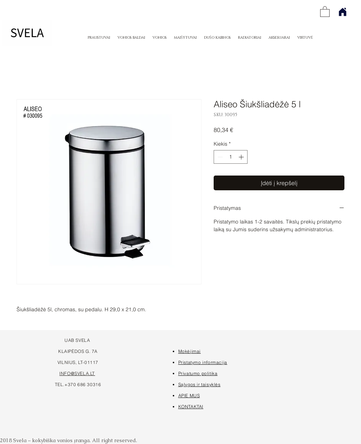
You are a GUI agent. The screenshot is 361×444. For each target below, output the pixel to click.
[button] (325, 11)
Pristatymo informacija (202, 362)
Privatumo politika (198, 373)
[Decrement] (219, 156)
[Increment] (241, 156)
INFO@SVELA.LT (77, 373)
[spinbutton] (230, 156)
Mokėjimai (189, 351)
